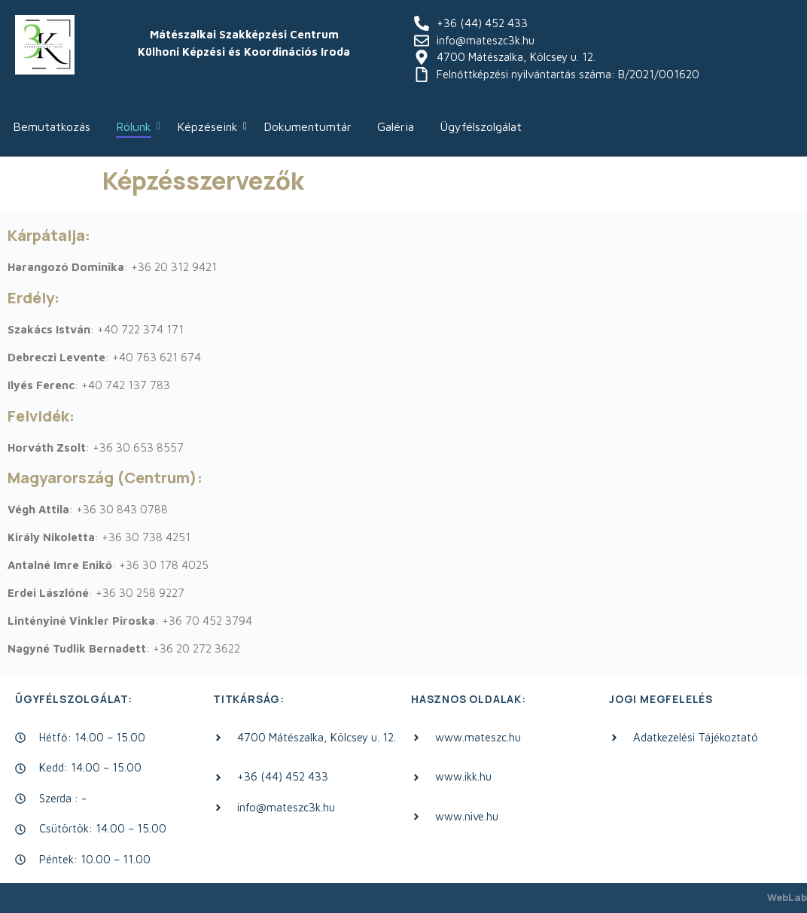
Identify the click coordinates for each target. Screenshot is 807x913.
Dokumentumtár (307, 126)
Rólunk (136, 126)
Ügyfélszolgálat (481, 126)
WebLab (787, 897)
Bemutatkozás (51, 126)
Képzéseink (210, 126)
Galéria (395, 126)
